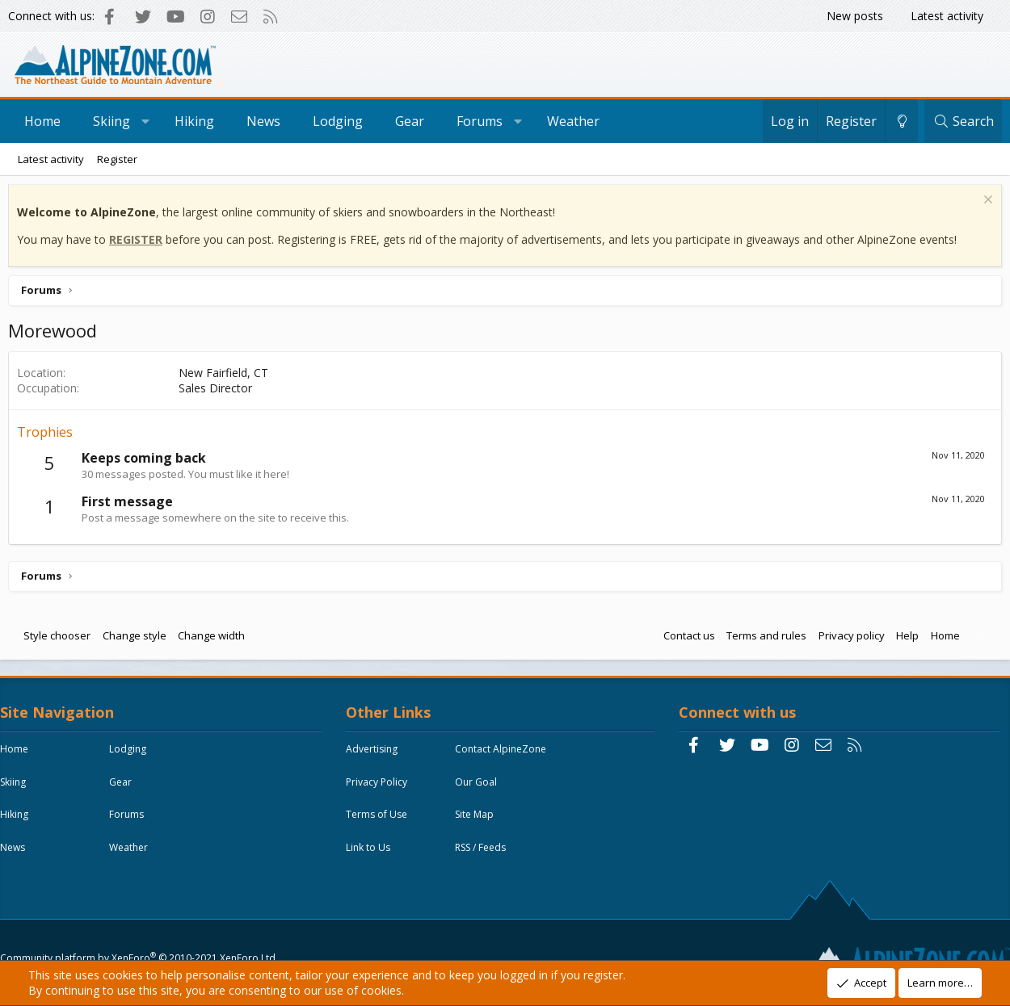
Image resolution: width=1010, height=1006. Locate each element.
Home (42, 121)
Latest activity (947, 15)
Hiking (194, 121)
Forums (480, 121)
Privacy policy (847, 639)
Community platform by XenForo (141, 922)
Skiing (111, 121)
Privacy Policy (380, 790)
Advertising (376, 757)
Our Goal (480, 790)
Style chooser (61, 639)
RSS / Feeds (484, 856)
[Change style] (902, 121)
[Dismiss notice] (982, 205)
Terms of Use (380, 823)
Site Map (478, 823)
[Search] (963, 121)
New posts (855, 15)
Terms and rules (762, 639)
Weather (573, 121)
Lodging (338, 121)
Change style (138, 639)
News (263, 121)
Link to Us (372, 856)
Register (117, 159)
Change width (215, 639)
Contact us (685, 639)
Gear (409, 121)
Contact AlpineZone (504, 757)
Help (903, 639)
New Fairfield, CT (227, 376)
